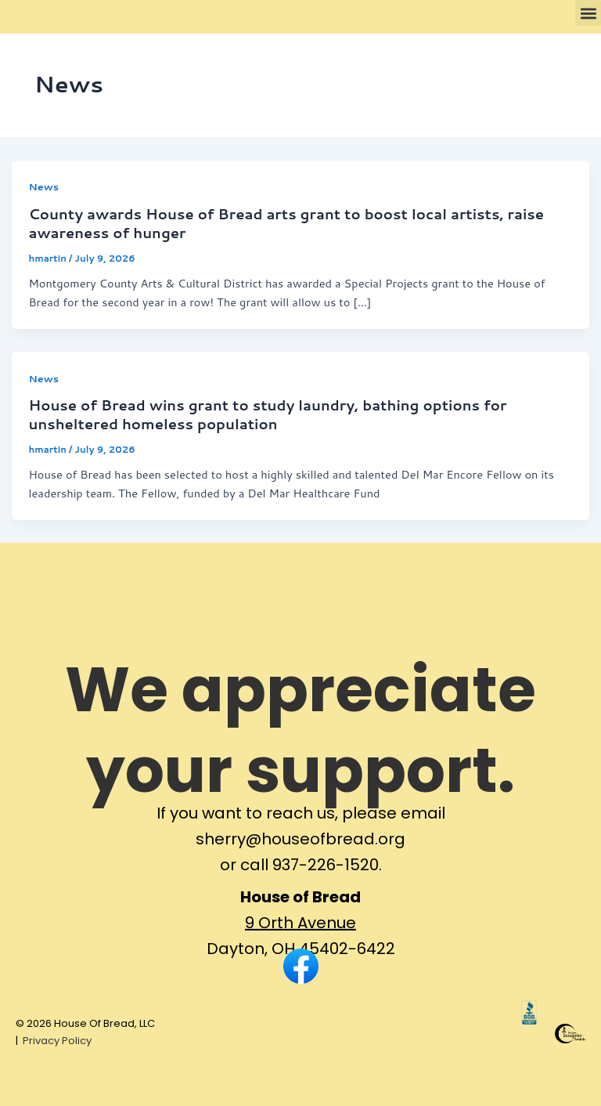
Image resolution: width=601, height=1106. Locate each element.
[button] (588, 13)
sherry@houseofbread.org (300, 850)
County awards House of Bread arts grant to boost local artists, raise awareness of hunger (286, 223)
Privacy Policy (57, 1040)
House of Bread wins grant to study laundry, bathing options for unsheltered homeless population (267, 414)
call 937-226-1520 (309, 876)
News (43, 186)
